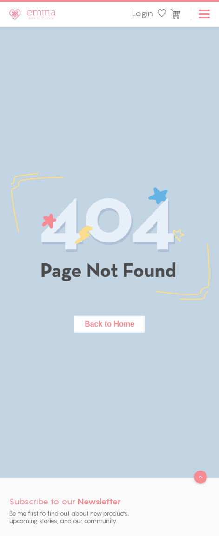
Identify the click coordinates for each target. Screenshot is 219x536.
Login (142, 13)
